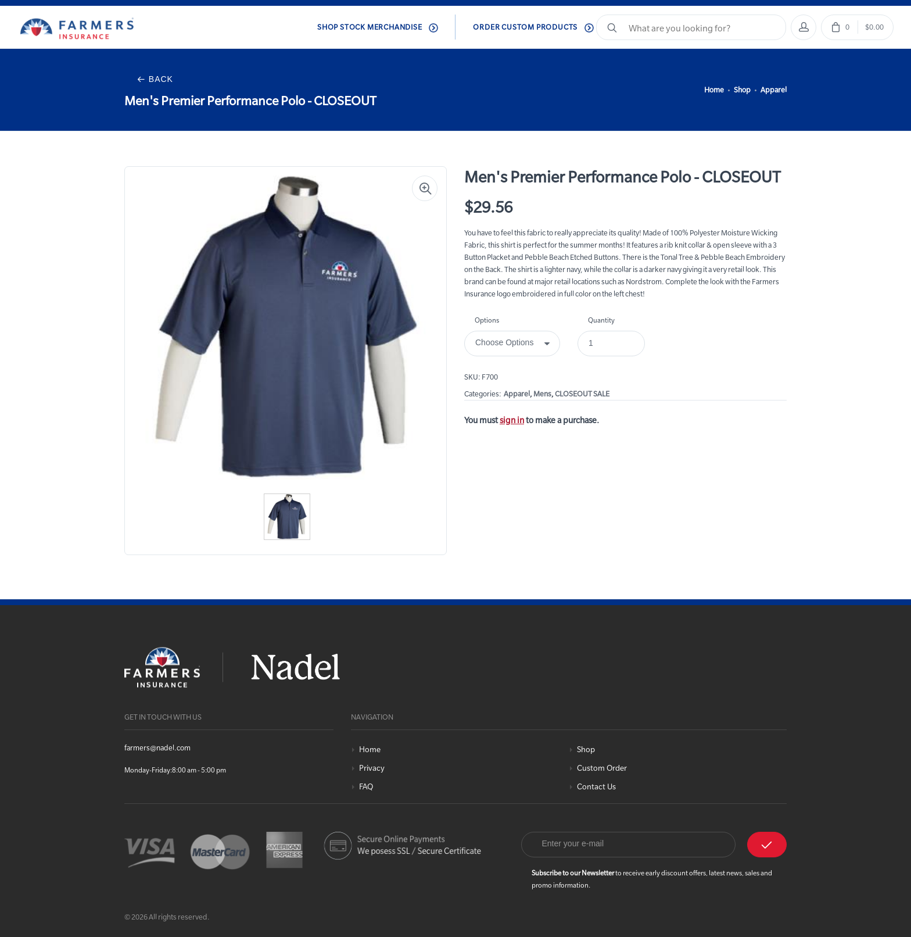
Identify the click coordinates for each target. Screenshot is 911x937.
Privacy (372, 768)
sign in (512, 420)
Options (487, 320)
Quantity (601, 320)
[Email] (628, 844)
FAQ (366, 787)
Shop (742, 89)
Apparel (774, 89)
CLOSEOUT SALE (582, 393)
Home (714, 89)
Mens (542, 393)
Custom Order (602, 768)
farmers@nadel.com (157, 747)
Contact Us (596, 787)
